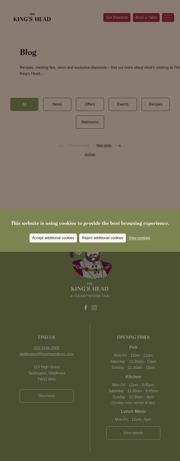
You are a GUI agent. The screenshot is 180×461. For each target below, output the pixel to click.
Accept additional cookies (53, 238)
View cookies (139, 238)
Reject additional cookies (102, 238)
